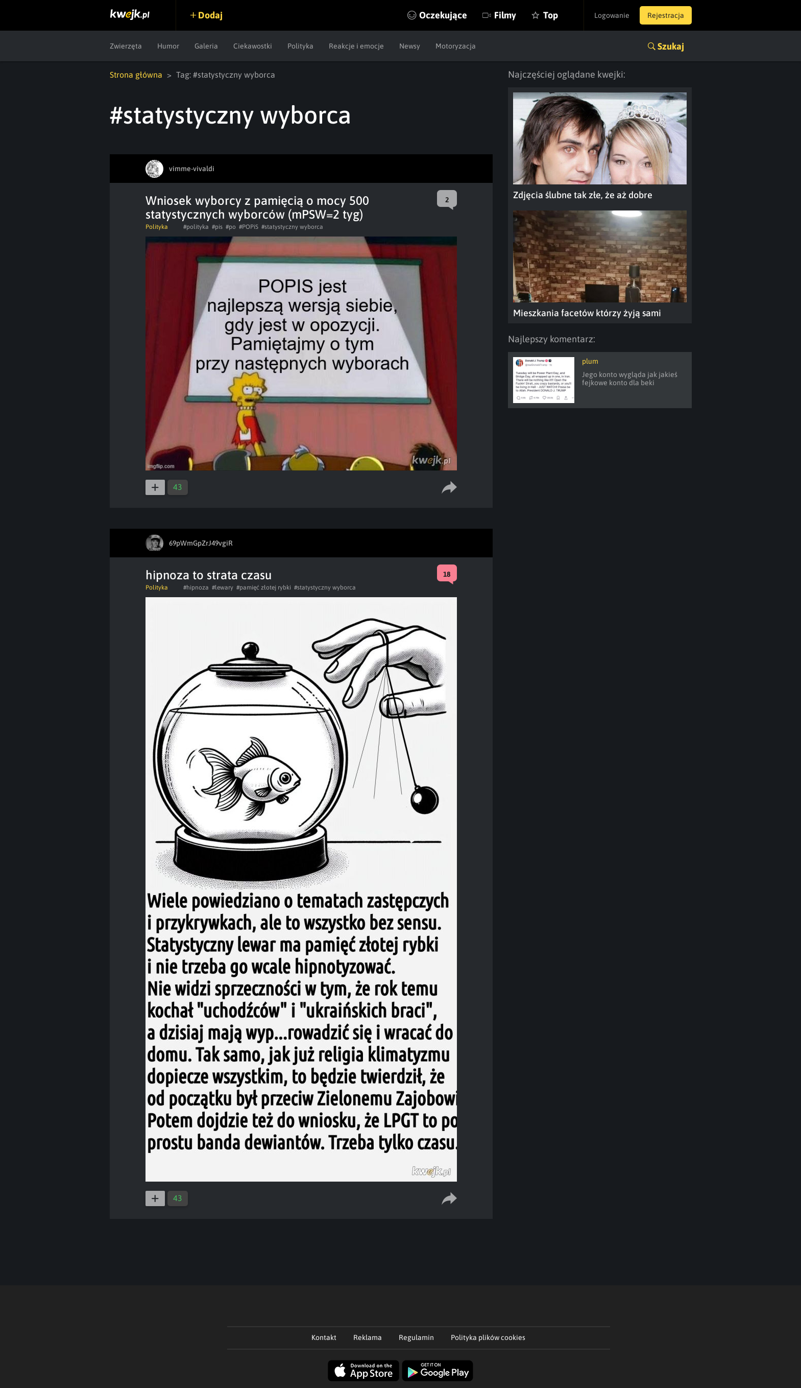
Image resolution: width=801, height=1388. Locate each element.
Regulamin (416, 1337)
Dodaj (210, 15)
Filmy (505, 15)
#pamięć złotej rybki (263, 587)
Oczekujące (443, 15)
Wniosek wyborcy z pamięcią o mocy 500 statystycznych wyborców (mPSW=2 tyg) (257, 207)
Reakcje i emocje (356, 46)
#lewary (222, 587)
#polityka (196, 226)
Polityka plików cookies (488, 1337)
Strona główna (136, 74)
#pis (217, 226)
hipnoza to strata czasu (208, 575)
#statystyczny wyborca (292, 226)
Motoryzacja (455, 46)
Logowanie (611, 15)
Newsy (409, 46)
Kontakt (323, 1337)
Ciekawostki (252, 46)
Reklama (367, 1337)
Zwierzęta (126, 46)
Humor (168, 46)
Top (550, 15)
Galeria (206, 46)
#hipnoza (196, 587)
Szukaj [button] (671, 46)
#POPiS (248, 226)
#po (231, 226)
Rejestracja (665, 15)
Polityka (300, 46)
